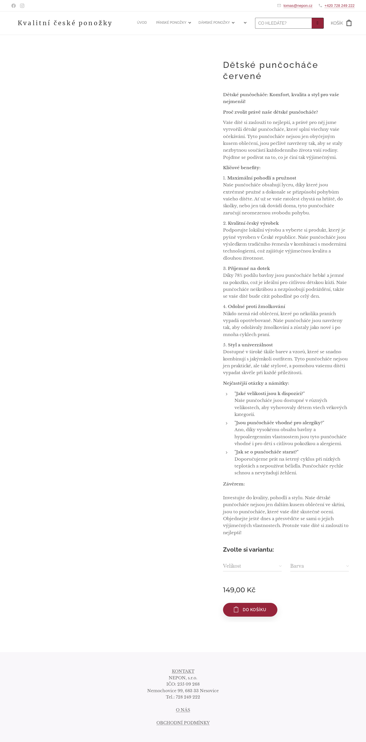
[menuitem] (192, 23)
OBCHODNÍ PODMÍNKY (183, 722)
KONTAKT (183, 671)
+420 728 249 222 (340, 5)
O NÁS (183, 710)
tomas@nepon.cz (297, 5)
